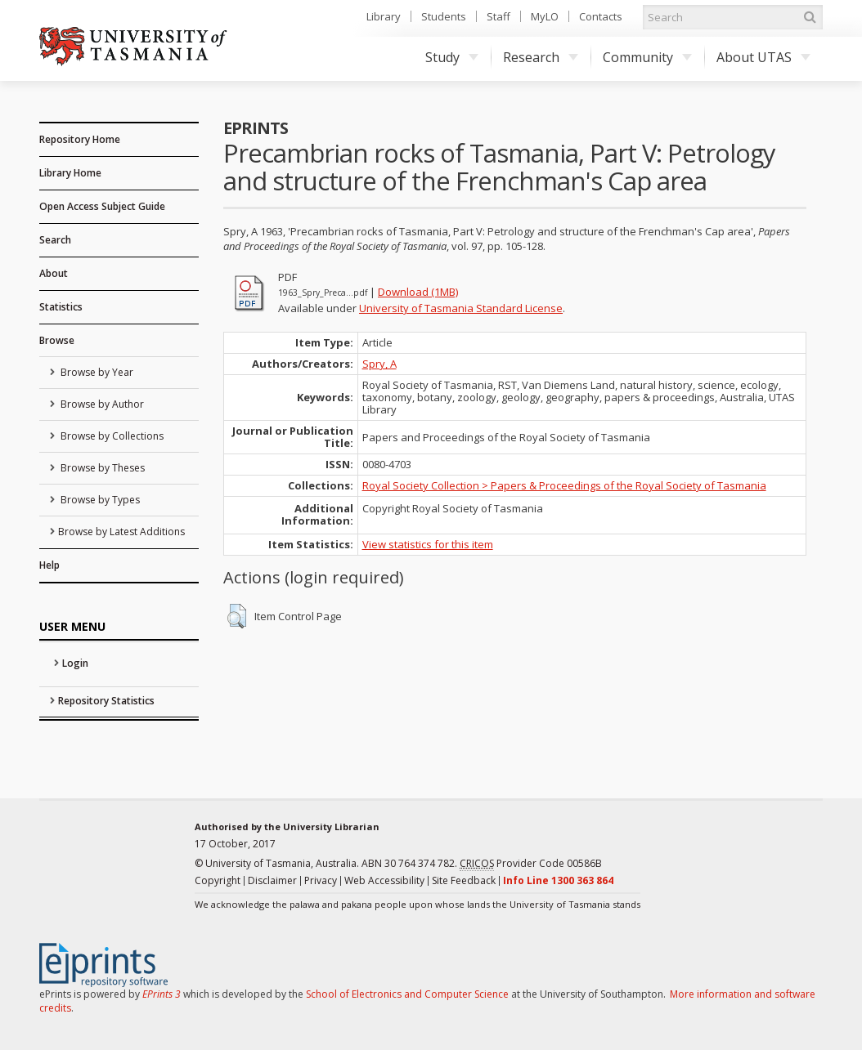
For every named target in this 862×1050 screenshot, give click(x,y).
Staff (498, 16)
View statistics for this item (427, 544)
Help (49, 565)
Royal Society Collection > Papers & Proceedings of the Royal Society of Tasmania (564, 485)
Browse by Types (99, 500)
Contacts (600, 16)
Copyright (217, 880)
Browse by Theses (101, 468)
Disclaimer (272, 880)
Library (383, 16)
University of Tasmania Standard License (461, 308)
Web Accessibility (384, 880)
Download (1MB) (418, 291)
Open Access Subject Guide (102, 206)
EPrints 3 (161, 994)
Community (647, 57)
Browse (56, 340)
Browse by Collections (111, 436)
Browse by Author (101, 404)
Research (540, 57)
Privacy (320, 880)
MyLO (545, 16)
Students (443, 16)
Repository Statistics (106, 701)
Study (451, 57)
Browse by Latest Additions (121, 531)
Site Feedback (464, 880)
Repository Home (79, 139)
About (53, 273)
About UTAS (763, 57)
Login (75, 663)
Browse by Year (95, 372)
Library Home (70, 173)
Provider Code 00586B (531, 863)
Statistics (61, 307)
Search (55, 240)
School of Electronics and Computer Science (407, 994)
